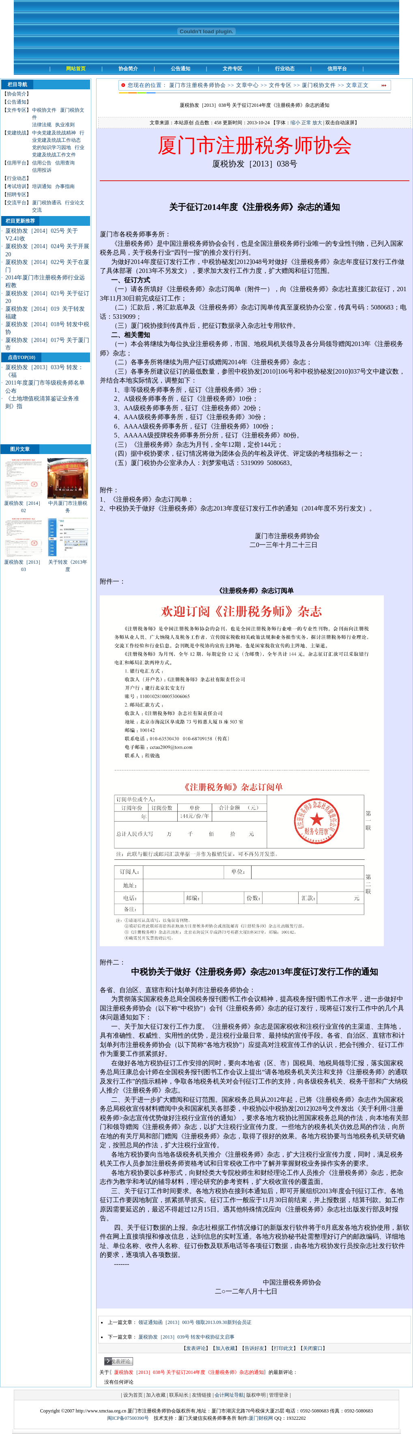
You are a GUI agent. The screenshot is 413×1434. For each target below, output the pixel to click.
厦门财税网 (261, 1418)
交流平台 (16, 202)
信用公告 (42, 163)
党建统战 (16, 133)
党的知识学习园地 (51, 147)
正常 (306, 122)
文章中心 (247, 85)
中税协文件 (44, 110)
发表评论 (196, 1348)
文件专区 (16, 110)
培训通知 (42, 186)
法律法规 (42, 125)
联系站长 (179, 1395)
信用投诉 (42, 170)
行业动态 (16, 178)
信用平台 (16, 163)
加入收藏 (225, 1348)
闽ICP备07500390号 (128, 1418)
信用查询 (65, 163)
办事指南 (65, 186)
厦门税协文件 (319, 85)
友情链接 (201, 1395)
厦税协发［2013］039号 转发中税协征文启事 (186, 1337)
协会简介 (16, 94)
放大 (317, 122)
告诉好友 (254, 1348)
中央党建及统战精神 (54, 133)
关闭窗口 (313, 1348)
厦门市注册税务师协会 (197, 85)
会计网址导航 (229, 1395)
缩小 (295, 122)
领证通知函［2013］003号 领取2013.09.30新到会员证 (195, 1322)
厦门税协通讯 (46, 202)
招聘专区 (16, 194)
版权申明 (256, 1395)
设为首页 (133, 1395)
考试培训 (16, 186)
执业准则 (65, 125)
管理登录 (278, 1395)
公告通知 (16, 102)
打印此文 (283, 1348)
